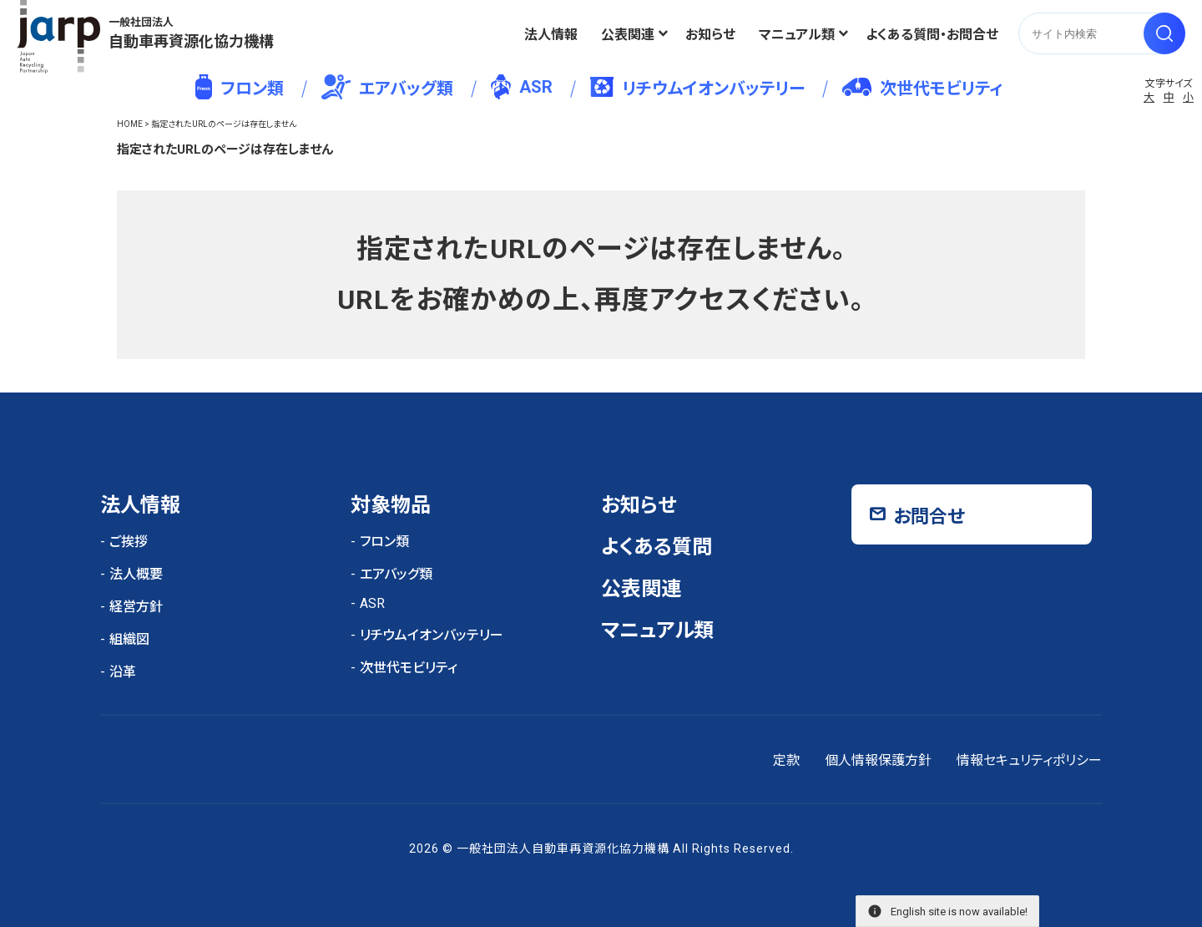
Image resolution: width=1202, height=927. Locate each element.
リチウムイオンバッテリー (697, 88)
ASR (521, 86)
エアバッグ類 (387, 86)
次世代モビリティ (922, 88)
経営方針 (136, 607)
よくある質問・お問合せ (932, 35)
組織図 (129, 639)
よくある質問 (656, 547)
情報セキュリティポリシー (1029, 760)
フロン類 (239, 86)
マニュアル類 (797, 35)
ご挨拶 (128, 542)
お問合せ (929, 516)
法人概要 (136, 574)
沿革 (122, 672)
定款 (786, 760)
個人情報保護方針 (878, 760)
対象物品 (391, 505)
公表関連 (627, 35)
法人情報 (551, 35)
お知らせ (710, 35)
